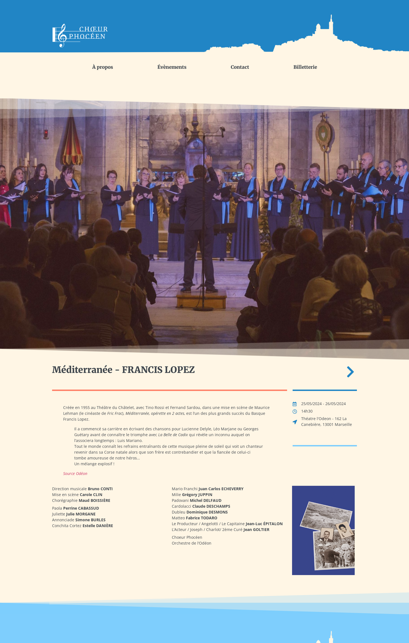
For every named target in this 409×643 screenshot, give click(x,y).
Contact (240, 67)
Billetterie (305, 67)
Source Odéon (75, 473)
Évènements (171, 67)
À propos (102, 67)
